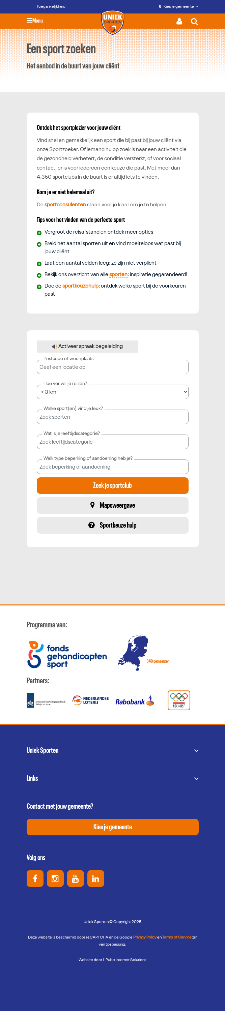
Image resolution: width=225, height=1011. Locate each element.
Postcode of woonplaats (68, 358)
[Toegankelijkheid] (46, 7)
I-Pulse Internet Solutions (124, 960)
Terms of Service (177, 937)
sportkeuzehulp (80, 286)
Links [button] (32, 778)
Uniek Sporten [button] (42, 750)
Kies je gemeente (178, 7)
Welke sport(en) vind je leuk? (73, 408)
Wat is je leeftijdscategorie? (72, 433)
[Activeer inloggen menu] (181, 21)
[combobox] (113, 417)
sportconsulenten (65, 205)
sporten (118, 274)
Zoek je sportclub (112, 485)
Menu (35, 21)
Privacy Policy (145, 937)
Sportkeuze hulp (112, 525)
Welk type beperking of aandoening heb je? (88, 458)
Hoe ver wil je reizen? (65, 383)
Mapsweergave (112, 505)
